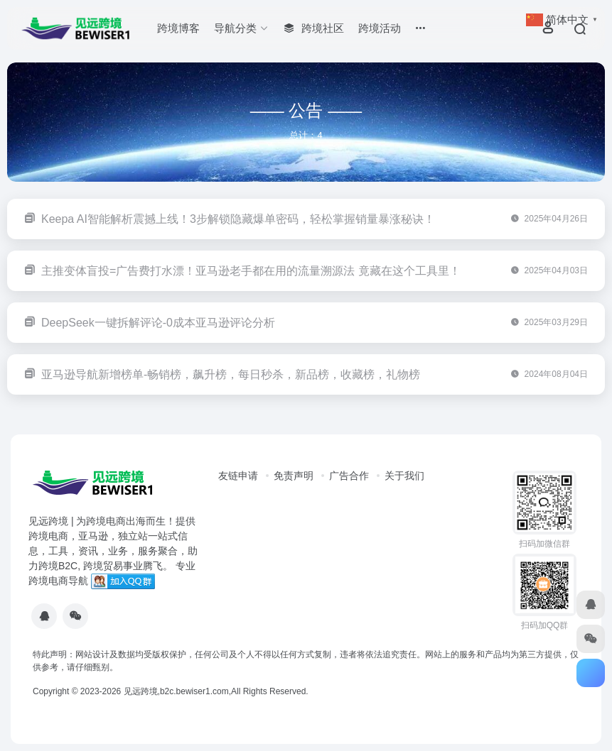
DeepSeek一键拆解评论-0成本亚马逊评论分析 (158, 323)
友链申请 (238, 475)
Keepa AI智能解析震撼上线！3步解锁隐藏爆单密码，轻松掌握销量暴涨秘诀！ (238, 219)
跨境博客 (178, 28)
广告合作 (349, 475)
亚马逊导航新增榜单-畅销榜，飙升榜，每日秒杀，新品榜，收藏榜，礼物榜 (230, 374)
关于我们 (404, 475)
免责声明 (293, 475)
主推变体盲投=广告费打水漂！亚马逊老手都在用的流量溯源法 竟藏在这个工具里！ (251, 271)
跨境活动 (379, 28)
